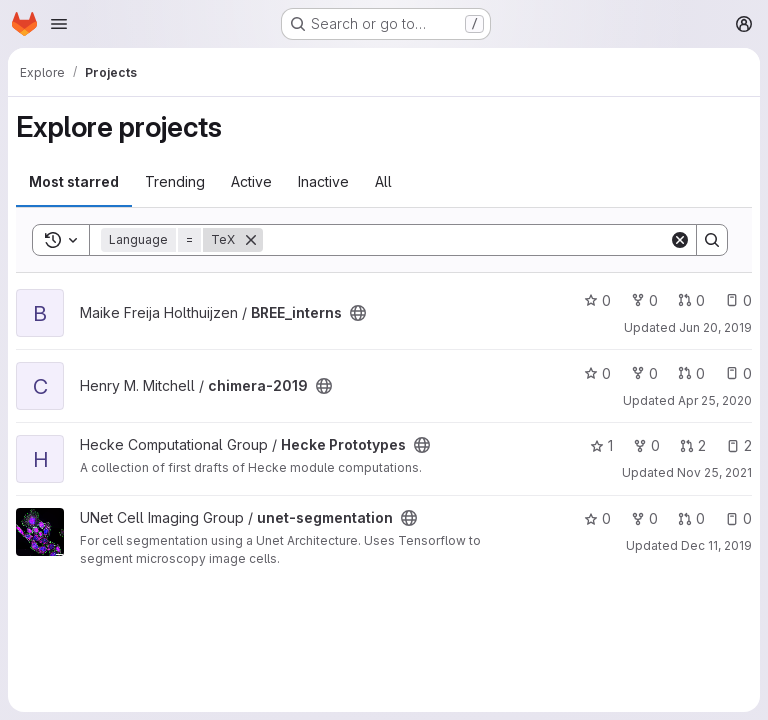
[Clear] (680, 240)
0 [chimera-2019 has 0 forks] (644, 373)
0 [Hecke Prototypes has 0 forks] (646, 445)
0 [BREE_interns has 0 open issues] (738, 300)
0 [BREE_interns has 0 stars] (597, 300)
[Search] (466, 240)
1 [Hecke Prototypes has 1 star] (601, 445)
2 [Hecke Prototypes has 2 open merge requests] (693, 445)
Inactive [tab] (323, 181)
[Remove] (251, 240)
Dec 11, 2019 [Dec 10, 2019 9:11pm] (716, 545)
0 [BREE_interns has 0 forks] (644, 300)
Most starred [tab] (74, 181)
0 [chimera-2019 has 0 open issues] (738, 373)
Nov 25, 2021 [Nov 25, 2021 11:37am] (714, 472)
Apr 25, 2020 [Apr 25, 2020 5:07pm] (715, 400)
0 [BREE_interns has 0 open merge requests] (691, 300)
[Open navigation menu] (59, 24)
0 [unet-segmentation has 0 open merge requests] (691, 518)
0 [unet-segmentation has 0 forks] (644, 518)
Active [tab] (251, 181)
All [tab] (383, 181)
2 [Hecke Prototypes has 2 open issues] (739, 445)
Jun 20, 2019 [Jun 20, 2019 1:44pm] (715, 327)
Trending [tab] (175, 181)
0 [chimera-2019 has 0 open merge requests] (691, 373)
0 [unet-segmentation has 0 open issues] (738, 518)
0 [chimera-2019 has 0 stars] (597, 373)
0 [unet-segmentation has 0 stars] (597, 518)
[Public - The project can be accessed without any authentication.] (358, 313)
